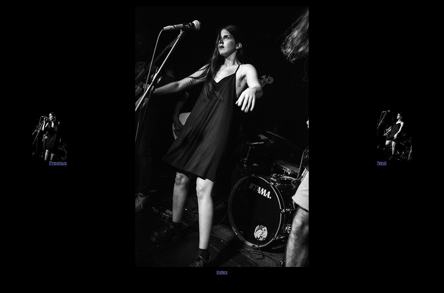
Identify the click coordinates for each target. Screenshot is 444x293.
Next (381, 162)
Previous (58, 162)
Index (222, 272)
